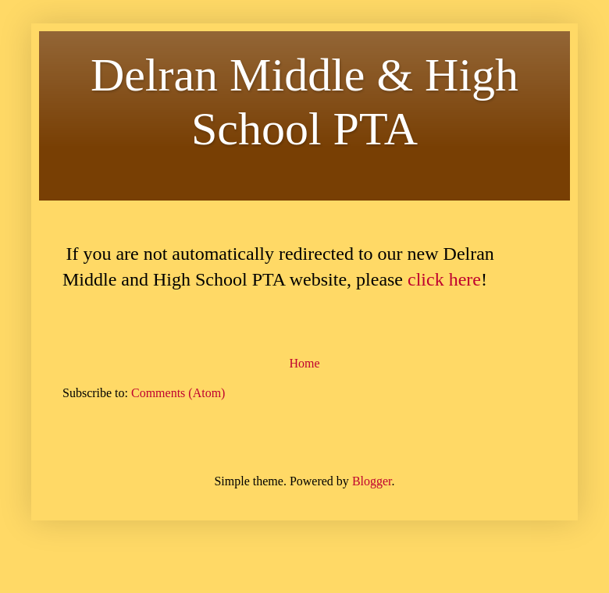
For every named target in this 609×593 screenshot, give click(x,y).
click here (444, 279)
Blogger (372, 481)
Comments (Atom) (178, 392)
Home (304, 363)
